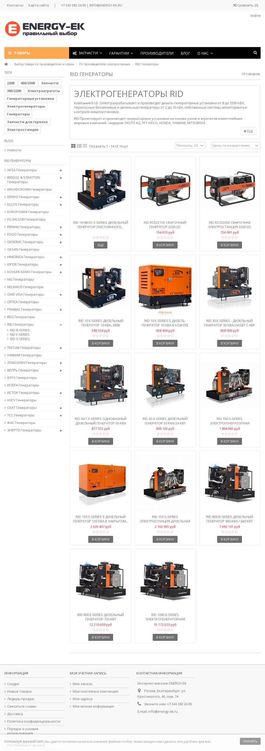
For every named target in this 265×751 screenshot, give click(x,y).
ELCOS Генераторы (23, 204)
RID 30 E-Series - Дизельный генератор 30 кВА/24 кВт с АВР (229, 322)
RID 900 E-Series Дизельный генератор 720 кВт (100, 616)
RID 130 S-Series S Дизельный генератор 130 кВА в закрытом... (100, 518)
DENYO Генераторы (23, 197)
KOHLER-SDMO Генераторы (29, 272)
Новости (14, 150)
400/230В (28, 83)
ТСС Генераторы (20, 415)
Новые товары (19, 691)
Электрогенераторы (26, 106)
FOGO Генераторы (22, 234)
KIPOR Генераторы (22, 264)
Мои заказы (83, 684)
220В (11, 83)
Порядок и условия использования (22, 731)
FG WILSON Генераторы (26, 219)
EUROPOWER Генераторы (28, 212)
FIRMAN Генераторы (23, 227)
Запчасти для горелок (27, 121)
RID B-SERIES (20, 330)
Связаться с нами (21, 706)
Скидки (13, 684)
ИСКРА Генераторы (23, 385)
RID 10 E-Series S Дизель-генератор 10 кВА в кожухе (165, 322)
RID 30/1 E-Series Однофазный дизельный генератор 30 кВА (101, 420)
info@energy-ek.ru (163, 711)
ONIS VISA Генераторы (25, 294)
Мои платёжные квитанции (95, 691)
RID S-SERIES (20, 339)
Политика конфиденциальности (33, 721)
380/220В (14, 90)
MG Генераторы (20, 279)
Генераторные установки (30, 98)
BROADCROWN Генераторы (29, 189)
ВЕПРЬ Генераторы (23, 370)
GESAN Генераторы (23, 249)
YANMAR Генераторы (24, 355)
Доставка (15, 714)
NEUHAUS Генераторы (25, 287)
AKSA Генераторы (22, 170)
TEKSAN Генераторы (24, 348)
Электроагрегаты (43, 90)
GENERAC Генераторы (25, 242)
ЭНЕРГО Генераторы (24, 430)
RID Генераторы (20, 324)
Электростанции (22, 129)
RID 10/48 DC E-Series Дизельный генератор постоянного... (100, 224)
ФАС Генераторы (21, 422)
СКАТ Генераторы (21, 407)
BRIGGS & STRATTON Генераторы (23, 179)
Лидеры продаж (20, 699)
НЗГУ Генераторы (21, 400)
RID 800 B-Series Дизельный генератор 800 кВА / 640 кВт (229, 518)
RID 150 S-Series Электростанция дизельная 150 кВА (165, 521)
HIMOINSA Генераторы (25, 257)
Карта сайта (38, 5)
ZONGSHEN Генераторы (27, 363)
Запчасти (49, 83)
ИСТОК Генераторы (23, 392)
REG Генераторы (21, 317)
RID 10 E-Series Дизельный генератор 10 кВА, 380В (100, 322)
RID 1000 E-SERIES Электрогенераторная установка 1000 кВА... (165, 619)
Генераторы (18, 114)
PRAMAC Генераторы (24, 309)
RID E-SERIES (20, 334)
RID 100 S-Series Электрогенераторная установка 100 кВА (229, 423)
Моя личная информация (93, 706)
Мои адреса (82, 699)
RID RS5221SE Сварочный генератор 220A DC (165, 224)
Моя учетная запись (88, 673)
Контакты (15, 5)
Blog (8, 140)
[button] (121, 53)
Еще (248, 131)
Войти (255, 15)
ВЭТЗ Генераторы (22, 378)
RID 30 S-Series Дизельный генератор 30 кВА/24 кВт (165, 420)
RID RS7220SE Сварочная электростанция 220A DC (229, 224)
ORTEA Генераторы (23, 302)
